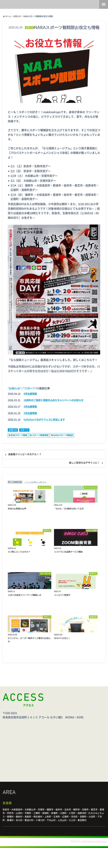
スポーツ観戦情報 (40, 435)
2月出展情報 (30, 413)
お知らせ (14, 388)
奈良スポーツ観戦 (19, 435)
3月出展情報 (30, 406)
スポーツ (29, 388)
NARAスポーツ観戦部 (63, 435)
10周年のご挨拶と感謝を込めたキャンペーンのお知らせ (53, 400)
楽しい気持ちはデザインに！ (84, 463)
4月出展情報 (30, 394)
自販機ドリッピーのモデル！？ (24, 454)
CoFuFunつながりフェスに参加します (44, 419)
